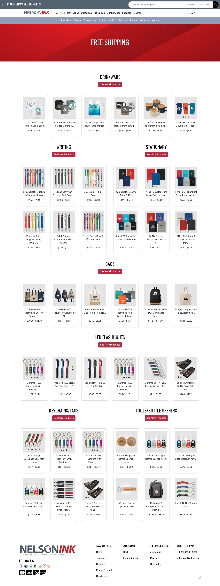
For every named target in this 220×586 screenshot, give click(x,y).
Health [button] (110, 20)
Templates (101, 558)
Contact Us (73, 13)
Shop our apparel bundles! (22, 3)
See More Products (110, 84)
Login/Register (131, 558)
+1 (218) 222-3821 (187, 552)
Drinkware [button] (88, 20)
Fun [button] (101, 20)
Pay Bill (154, 558)
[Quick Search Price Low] (193, 4)
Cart (125, 552)
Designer (101, 564)
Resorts (137, 13)
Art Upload (99, 13)
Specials (126, 13)
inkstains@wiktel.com (188, 558)
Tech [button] (132, 20)
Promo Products (104, 570)
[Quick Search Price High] (206, 4)
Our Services (113, 13)
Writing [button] (143, 20)
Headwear (101, 576)
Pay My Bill (59, 13)
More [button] (154, 20)
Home (99, 552)
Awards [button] (65, 20)
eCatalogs (86, 13)
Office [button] (122, 20)
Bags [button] (76, 20)
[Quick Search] (157, 4)
